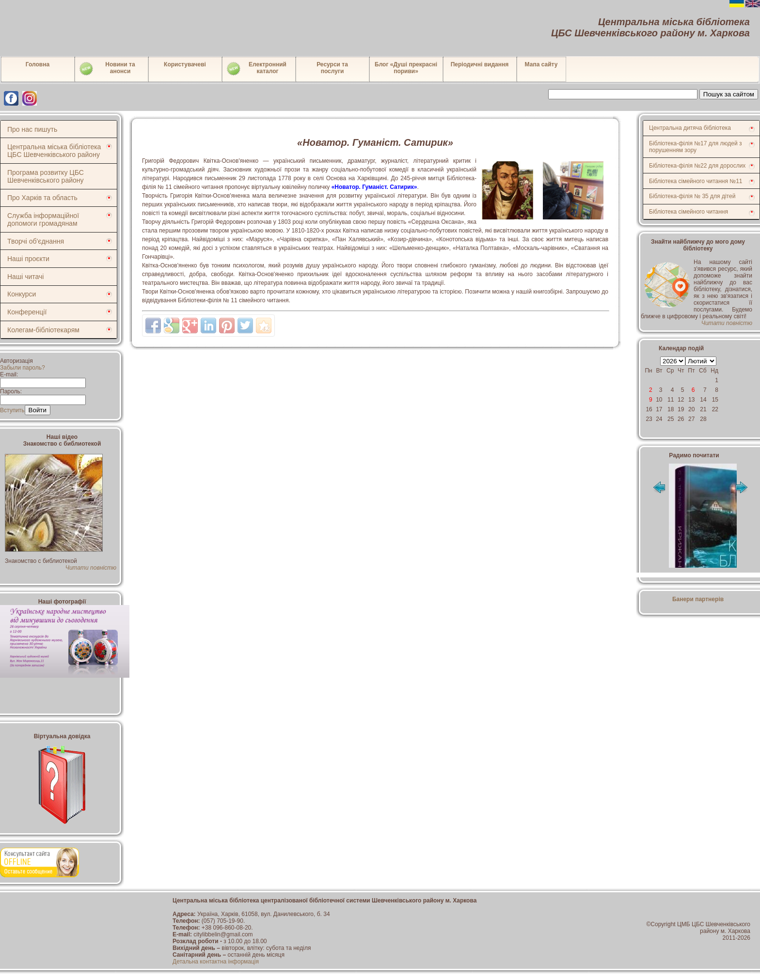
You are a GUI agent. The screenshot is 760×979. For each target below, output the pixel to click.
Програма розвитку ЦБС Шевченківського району (45, 176)
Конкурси (21, 294)
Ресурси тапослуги (332, 68)
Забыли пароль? (22, 367)
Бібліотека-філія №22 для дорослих (697, 165)
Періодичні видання (480, 64)
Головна (37, 64)
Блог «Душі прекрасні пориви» (406, 68)
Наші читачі (25, 276)
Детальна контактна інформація (216, 961)
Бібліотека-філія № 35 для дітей (692, 196)
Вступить (12, 410)
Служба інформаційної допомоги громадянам (43, 219)
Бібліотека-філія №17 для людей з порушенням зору (695, 147)
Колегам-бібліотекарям (43, 330)
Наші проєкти (28, 259)
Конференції (27, 312)
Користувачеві (185, 64)
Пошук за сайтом (728, 94)
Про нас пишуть (32, 129)
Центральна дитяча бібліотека (690, 127)
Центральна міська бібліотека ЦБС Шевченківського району (54, 150)
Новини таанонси (107, 69)
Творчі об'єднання (35, 241)
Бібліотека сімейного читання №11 (696, 181)
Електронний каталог (256, 69)
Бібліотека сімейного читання (688, 211)
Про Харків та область (42, 198)
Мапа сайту (541, 64)
